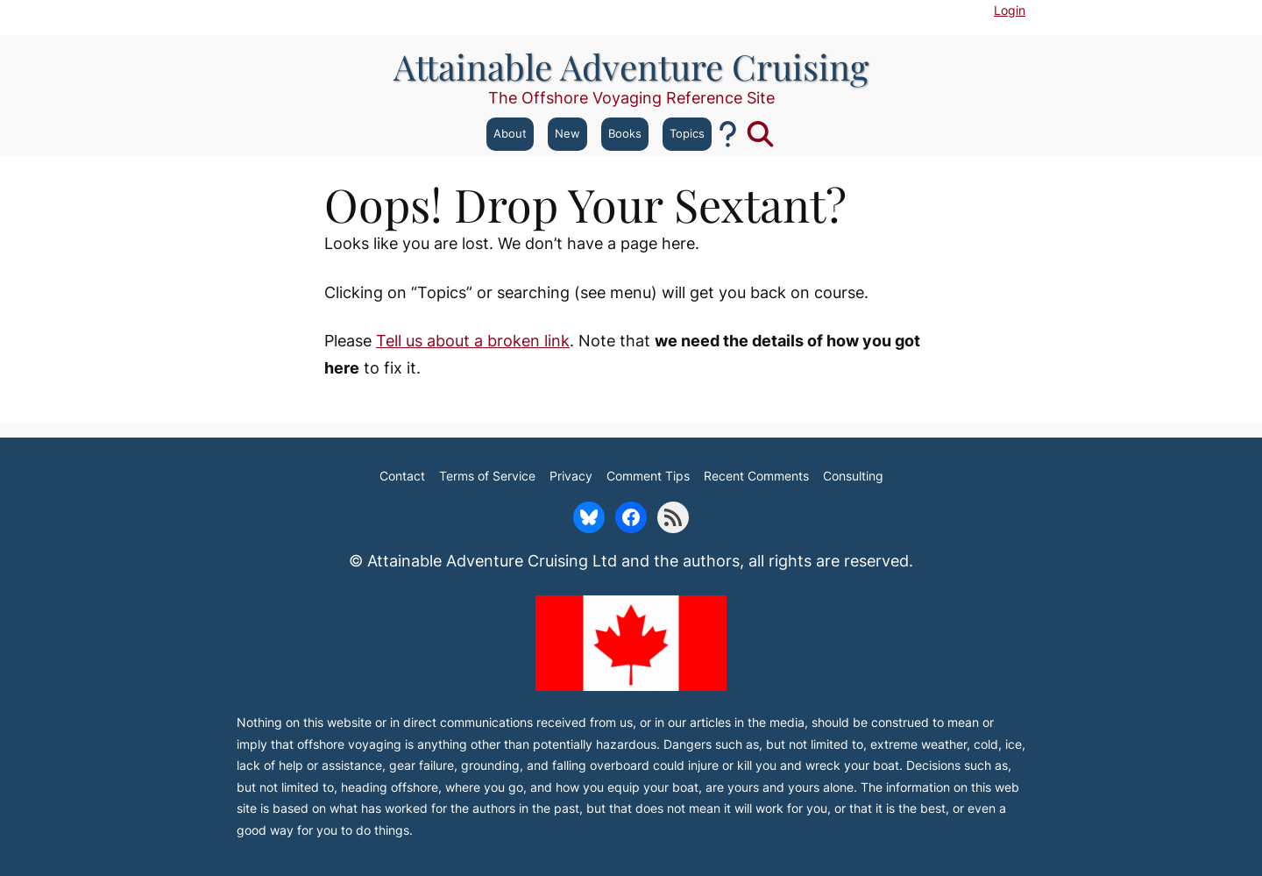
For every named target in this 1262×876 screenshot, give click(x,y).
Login (1009, 10)
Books (625, 133)
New (567, 133)
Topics (687, 133)
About (510, 133)
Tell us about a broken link (473, 340)
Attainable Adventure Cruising (631, 66)
